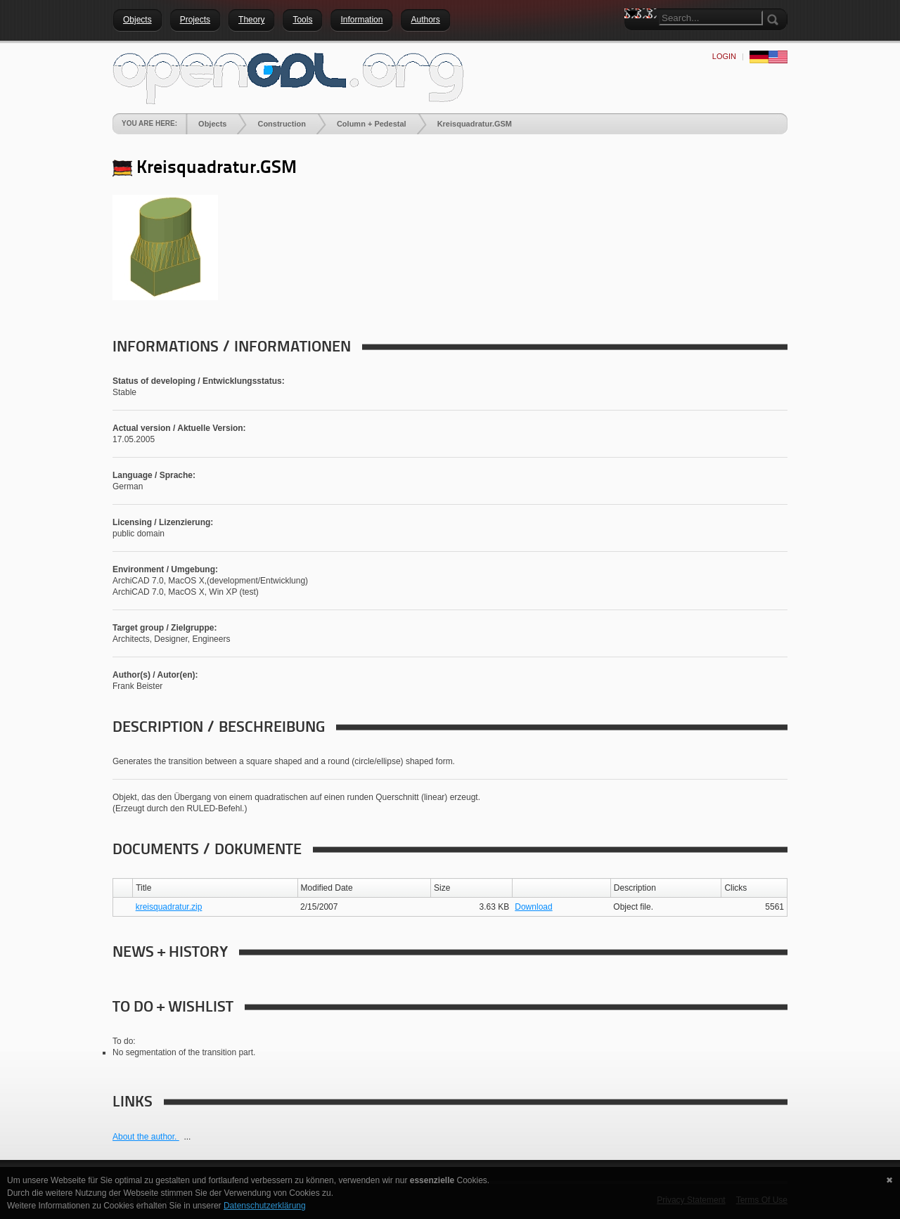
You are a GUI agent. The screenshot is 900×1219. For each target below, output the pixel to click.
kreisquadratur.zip (169, 907)
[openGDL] (288, 77)
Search (634, 38)
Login (724, 56)
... (187, 1137)
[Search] (711, 18)
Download (533, 907)
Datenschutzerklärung (265, 1206)
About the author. (145, 1137)
